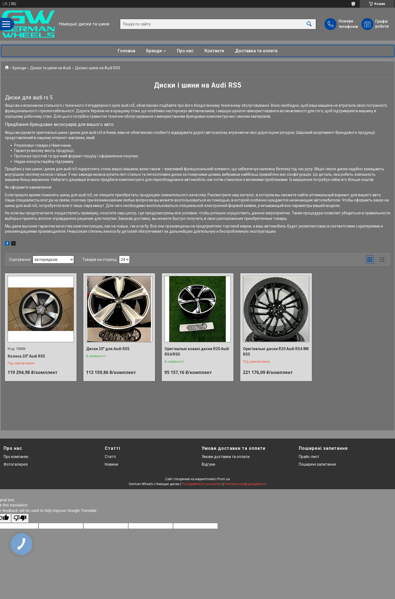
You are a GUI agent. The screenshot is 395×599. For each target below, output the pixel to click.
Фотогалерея (16, 464)
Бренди (154, 50)
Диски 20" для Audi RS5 (108, 349)
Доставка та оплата (256, 50)
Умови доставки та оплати (226, 456)
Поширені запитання (317, 464)
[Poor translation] (20, 518)
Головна (126, 50)
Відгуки (208, 464)
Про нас (185, 50)
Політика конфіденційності (245, 484)
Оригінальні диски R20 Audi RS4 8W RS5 (276, 351)
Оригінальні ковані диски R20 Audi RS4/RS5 (197, 351)
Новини (111, 464)
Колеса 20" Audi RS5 (26, 356)
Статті (110, 456)
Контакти (214, 50)
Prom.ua (223, 479)
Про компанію (16, 456)
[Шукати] (309, 24)
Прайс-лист (309, 456)
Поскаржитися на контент (202, 484)
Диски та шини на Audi (50, 68)
